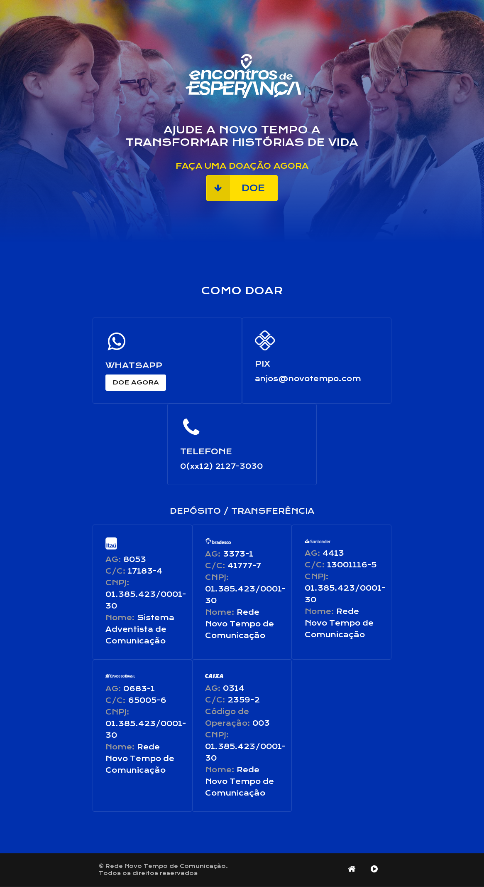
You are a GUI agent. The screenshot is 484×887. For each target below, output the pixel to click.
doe (236, 188)
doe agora (135, 382)
